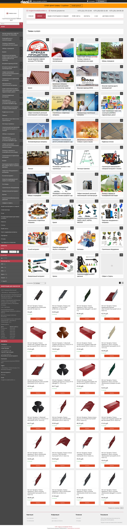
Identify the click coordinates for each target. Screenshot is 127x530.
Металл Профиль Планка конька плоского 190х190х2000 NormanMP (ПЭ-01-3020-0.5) (62, 454)
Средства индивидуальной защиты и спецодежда (10, 179)
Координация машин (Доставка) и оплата (10, 217)
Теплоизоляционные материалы (8, 96)
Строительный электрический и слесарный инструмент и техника (10, 128)
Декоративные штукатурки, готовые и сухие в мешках (10, 107)
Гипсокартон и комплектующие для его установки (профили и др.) (9, 101)
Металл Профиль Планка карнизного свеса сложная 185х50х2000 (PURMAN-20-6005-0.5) (111, 382)
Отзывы (3, 239)
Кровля (4, 52)
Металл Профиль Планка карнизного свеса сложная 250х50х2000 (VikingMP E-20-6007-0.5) (87, 308)
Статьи (3, 225)
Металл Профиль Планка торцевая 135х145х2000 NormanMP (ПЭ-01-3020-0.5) (85, 454)
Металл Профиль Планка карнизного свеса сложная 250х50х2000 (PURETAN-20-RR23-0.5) (86, 492)
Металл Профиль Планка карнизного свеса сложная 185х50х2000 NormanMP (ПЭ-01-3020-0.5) (111, 455)
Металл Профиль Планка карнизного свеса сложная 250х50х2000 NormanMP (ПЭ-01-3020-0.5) (37, 492)
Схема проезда (5, 210)
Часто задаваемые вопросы (9, 232)
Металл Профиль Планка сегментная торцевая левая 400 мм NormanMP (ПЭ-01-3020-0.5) (86, 344)
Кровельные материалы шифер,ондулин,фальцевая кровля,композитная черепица (10, 57)
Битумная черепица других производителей (10, 67)
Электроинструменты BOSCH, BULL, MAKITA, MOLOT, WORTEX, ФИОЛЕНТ (10, 165)
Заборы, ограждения (8, 48)
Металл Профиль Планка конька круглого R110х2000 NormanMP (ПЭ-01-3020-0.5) (86, 418)
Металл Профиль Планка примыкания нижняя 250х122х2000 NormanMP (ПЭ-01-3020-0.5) (37, 381)
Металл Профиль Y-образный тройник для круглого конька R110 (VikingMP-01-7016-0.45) (62, 381)
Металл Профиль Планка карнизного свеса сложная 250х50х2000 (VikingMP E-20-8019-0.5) (111, 492)
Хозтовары (5, 184)
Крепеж (4, 194)
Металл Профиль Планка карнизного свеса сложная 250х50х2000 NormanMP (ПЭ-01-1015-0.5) (111, 345)
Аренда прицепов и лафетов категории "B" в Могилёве (10, 34)
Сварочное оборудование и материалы (10, 171)
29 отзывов (92, 1)
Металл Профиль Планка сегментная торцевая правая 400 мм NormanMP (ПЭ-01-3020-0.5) (111, 418)
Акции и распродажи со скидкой (10, 206)
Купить (38, 318)
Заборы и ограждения (8, 134)
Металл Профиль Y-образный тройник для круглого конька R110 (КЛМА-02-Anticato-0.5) (62, 344)
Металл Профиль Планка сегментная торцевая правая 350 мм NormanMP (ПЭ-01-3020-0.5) (87, 381)
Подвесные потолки (8, 112)
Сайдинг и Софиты (7, 203)
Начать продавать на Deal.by (40, 1)
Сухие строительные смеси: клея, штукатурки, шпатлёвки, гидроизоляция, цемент (10, 90)
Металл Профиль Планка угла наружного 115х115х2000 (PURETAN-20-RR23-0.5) (61, 307)
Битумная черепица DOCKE (10, 63)
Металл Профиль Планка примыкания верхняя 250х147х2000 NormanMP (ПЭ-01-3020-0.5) (111, 308)
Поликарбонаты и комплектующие (7, 39)
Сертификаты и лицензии (8, 242)
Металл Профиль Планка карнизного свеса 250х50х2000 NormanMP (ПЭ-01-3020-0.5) (36, 454)
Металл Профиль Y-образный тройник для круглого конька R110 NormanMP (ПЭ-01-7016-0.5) (37, 418)
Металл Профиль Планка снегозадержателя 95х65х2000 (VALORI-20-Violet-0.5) (36, 307)
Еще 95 (5, 281)
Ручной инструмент (7, 175)
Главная (30, 16)
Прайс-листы (4, 228)
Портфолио (4, 235)
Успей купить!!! (76, 5)
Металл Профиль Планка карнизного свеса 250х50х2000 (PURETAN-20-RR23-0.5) (61, 491)
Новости (3, 221)
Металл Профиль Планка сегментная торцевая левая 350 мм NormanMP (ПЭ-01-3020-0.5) (37, 344)
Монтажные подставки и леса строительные (10, 119)
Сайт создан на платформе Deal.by (63, 526)
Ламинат (4, 115)
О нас (2, 213)
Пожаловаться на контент (73, 528)
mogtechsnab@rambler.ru (8, 380)
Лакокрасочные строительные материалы (9, 84)
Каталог (3, 30)
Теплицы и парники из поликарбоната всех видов (10, 44)
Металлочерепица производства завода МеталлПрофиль (110, 519)
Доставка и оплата (108, 16)
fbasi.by (3, 374)
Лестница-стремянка (8, 124)
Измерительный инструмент (10, 191)
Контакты (87, 16)
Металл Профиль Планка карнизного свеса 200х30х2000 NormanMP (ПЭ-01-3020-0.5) (61, 418)
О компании (30, 521)
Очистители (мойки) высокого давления (10, 198)
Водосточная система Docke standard (111, 522)
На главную (30, 518)
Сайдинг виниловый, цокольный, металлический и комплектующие (10, 73)
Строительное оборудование (10, 187)
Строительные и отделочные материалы (10, 79)
